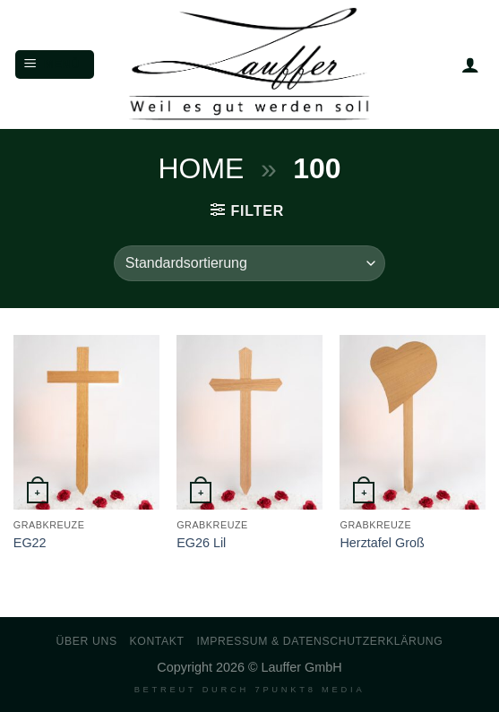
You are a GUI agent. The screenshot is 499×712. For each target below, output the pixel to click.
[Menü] (54, 65)
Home (201, 168)
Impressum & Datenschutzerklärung (319, 641)
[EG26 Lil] (249, 422)
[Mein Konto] (470, 64)
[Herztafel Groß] (413, 422)
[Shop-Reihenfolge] (249, 263)
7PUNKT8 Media (309, 689)
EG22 (30, 543)
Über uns (86, 641)
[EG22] (86, 422)
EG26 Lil (201, 543)
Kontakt (157, 641)
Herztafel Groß (382, 543)
